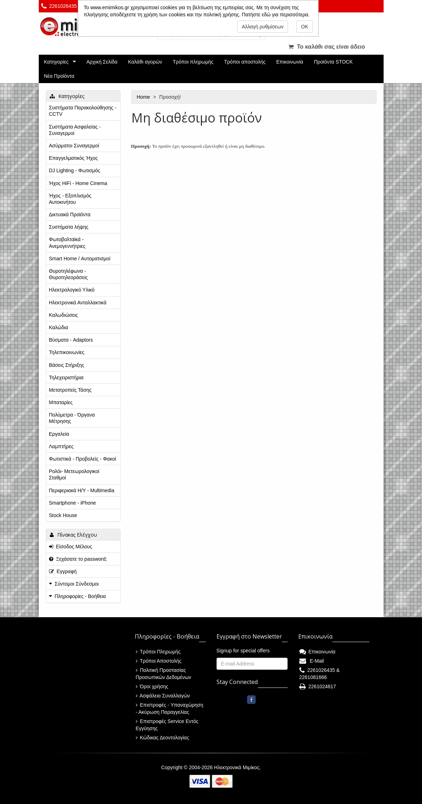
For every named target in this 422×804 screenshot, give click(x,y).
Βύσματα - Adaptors (71, 340)
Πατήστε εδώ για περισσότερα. (275, 14)
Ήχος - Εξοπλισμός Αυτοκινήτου (70, 199)
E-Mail (311, 661)
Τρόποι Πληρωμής (158, 651)
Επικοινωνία (289, 62)
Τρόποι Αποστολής (159, 661)
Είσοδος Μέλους (70, 546)
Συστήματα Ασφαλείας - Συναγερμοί (75, 130)
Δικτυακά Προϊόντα (70, 214)
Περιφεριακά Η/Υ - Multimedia (81, 490)
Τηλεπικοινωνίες (67, 352)
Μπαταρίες (61, 402)
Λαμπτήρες (61, 446)
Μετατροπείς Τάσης (70, 390)
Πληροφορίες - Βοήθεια (80, 596)
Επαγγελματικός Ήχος (73, 158)
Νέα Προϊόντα (59, 76)
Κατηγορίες (56, 62)
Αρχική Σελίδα (101, 62)
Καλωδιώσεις (63, 315)
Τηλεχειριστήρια (66, 377)
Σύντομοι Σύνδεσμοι (77, 584)
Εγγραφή (63, 571)
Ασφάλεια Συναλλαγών (163, 696)
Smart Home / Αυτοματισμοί (80, 258)
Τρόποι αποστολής (245, 62)
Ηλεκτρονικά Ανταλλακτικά (78, 302)
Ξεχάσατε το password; (78, 559)
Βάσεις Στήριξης (66, 365)
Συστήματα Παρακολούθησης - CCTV (83, 111)
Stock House (63, 515)
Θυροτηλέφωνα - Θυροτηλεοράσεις (68, 274)
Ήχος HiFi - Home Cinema (78, 183)
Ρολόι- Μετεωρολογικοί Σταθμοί (74, 474)
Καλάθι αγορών (145, 62)
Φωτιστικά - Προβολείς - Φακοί (82, 459)
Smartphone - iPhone (72, 503)
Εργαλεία (59, 434)
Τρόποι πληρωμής (193, 62)
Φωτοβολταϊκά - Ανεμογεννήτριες (67, 243)
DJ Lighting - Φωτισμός (74, 170)
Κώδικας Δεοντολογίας (162, 737)
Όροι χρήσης (152, 686)
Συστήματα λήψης (69, 227)
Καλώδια (58, 327)
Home (144, 97)
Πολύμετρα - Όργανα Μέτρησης (72, 418)
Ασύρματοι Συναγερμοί (74, 145)
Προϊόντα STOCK (333, 62)
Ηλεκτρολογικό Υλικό (72, 290)
